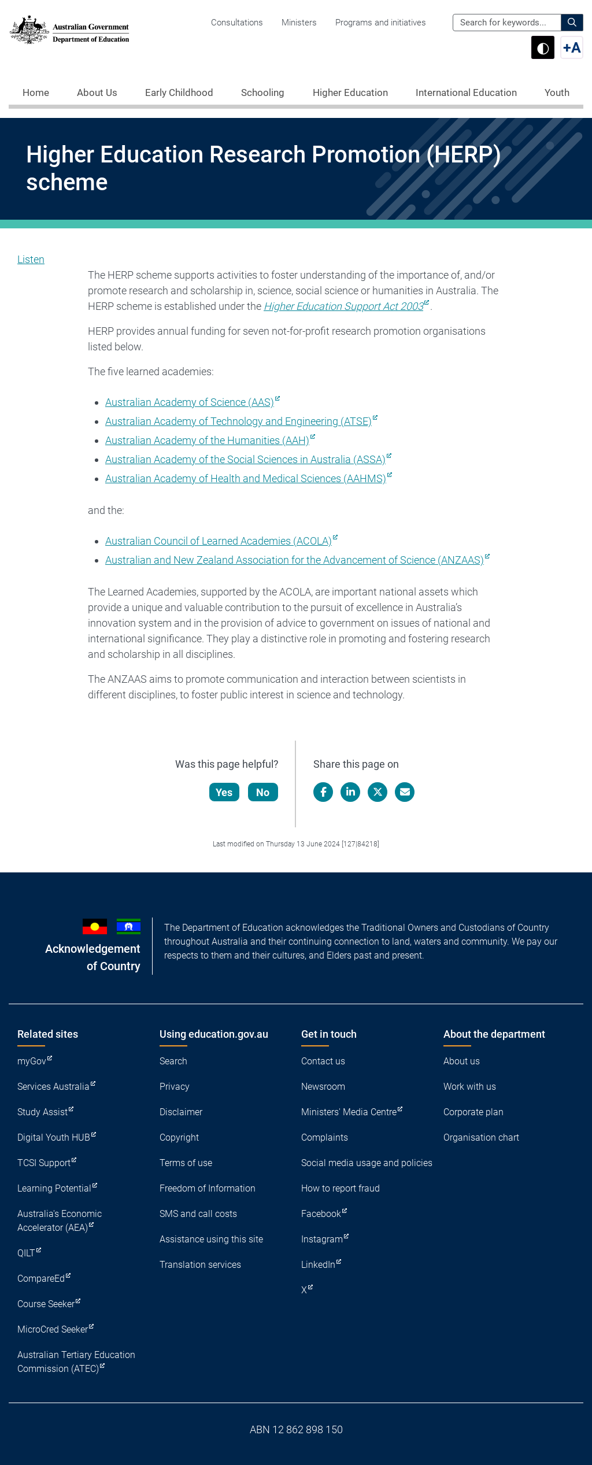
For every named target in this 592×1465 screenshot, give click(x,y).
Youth (557, 92)
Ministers (299, 22)
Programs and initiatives (380, 22)
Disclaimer (181, 1112)
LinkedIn (318, 1264)
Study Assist (42, 1112)
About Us (97, 92)
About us (461, 1061)
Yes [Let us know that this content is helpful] (224, 792)
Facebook (321, 1213)
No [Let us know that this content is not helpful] (263, 792)
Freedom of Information (208, 1188)
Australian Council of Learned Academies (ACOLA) (218, 541)
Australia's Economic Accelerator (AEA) (59, 1220)
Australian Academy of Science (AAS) (189, 402)
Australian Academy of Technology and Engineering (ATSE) (238, 421)
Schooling (262, 92)
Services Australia (53, 1086)
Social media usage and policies (366, 1162)
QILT (26, 1253)
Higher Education (350, 92)
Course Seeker (46, 1303)
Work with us (469, 1086)
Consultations (237, 22)
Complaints (324, 1137)
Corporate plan (473, 1112)
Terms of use (186, 1162)
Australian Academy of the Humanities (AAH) (207, 440)
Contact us (323, 1061)
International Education (466, 92)
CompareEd (41, 1278)
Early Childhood (179, 92)
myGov (31, 1061)
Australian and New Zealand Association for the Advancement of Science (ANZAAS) (294, 560)
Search (173, 1061)
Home (36, 92)
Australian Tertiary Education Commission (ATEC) (76, 1361)
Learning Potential (54, 1188)
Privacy (175, 1086)
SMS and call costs (198, 1213)
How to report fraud (340, 1188)
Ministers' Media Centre (349, 1112)
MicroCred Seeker (52, 1329)
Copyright (179, 1137)
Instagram (322, 1239)
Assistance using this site (211, 1239)
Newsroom (323, 1086)
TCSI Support (44, 1162)
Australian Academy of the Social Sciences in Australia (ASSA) (245, 459)
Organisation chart (481, 1137)
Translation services (200, 1264)
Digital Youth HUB (53, 1137)
